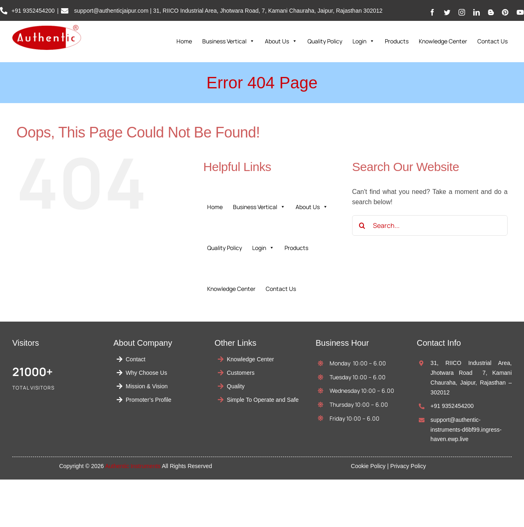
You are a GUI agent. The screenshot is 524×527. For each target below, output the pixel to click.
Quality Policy (324, 41)
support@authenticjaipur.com (110, 10)
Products (397, 41)
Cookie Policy (368, 466)
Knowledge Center (443, 41)
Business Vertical (228, 41)
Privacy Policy (408, 466)
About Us (281, 41)
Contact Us (492, 41)
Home (184, 41)
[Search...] (430, 225)
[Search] (362, 225)
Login (363, 41)
